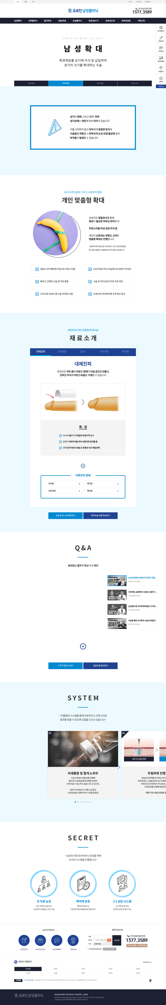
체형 (25, 2)
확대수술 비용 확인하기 (100, 515)
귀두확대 (65, 83)
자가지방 (104, 351)
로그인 (130, 2)
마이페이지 (147, 2)
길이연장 (100, 83)
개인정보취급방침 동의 (95, 949)
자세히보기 (147, 962)
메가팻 (125, 351)
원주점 (110, 973)
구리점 (83, 969)
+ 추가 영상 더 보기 (65, 665)
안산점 (83, 973)
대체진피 (40, 351)
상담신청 (117, 940)
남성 (18, 2)
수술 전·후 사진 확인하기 (65, 515)
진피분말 (61, 351)
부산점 (28, 973)
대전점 (138, 969)
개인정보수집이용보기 (110, 949)
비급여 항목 (78, 994)
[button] (75, 802)
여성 (33, 2)
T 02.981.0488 (29, 980)
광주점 (55, 969)
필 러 (83, 351)
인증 (109, 940)
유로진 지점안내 (24, 961)
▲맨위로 (85, 994)
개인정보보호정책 (59, 994)
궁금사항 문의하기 (100, 665)
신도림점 (27, 969)
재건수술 (134, 83)
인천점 (138, 973)
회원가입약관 (69, 994)
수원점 (55, 973)
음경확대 (31, 83)
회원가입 (139, 2)
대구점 (110, 969)
